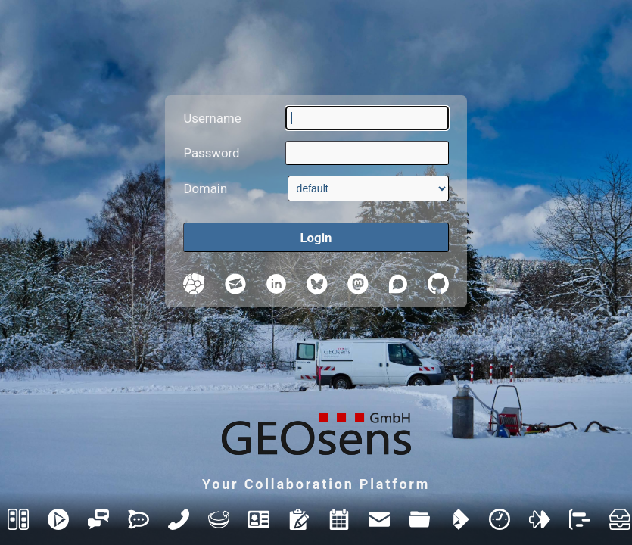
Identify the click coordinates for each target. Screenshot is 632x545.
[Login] (315, 237)
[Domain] (368, 188)
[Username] (366, 118)
